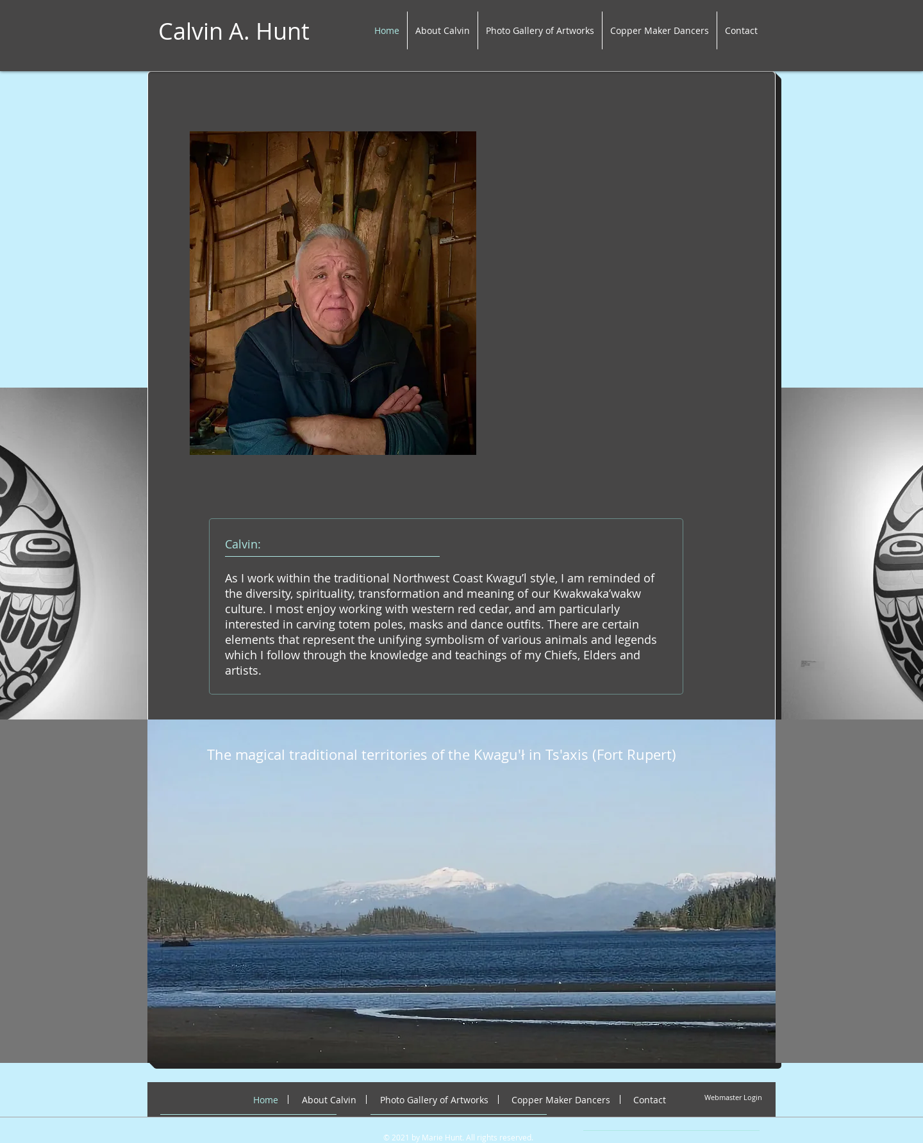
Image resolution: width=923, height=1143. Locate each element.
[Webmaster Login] (733, 1097)
